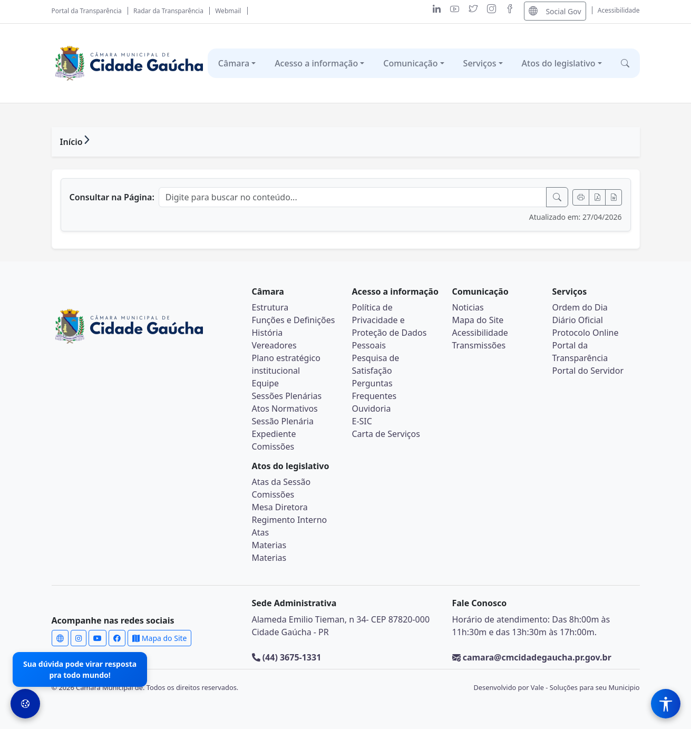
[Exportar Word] (613, 197)
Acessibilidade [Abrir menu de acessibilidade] (619, 10)
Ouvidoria (371, 408)
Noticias (468, 307)
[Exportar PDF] (597, 197)
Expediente (274, 434)
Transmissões (479, 345)
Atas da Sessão (281, 482)
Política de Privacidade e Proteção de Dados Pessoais (389, 326)
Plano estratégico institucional (286, 364)
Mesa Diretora (280, 507)
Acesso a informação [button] (316, 63)
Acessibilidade (480, 332)
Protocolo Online (585, 332)
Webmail (228, 10)
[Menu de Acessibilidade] (665, 703)
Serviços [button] (480, 63)
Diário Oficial (577, 320)
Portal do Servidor (588, 370)
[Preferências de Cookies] (25, 703)
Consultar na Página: (112, 197)
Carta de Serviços (386, 434)
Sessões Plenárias (287, 396)
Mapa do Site (478, 320)
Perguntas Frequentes (374, 389)
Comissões (273, 446)
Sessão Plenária (283, 421)
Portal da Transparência (87, 10)
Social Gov (555, 11)
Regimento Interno (289, 520)
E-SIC (362, 421)
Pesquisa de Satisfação (376, 364)
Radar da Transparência (168, 10)
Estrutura (270, 307)
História (267, 332)
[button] (625, 63)
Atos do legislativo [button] (559, 63)
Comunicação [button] (410, 63)
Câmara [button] (233, 63)
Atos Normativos (285, 408)
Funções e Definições (293, 320)
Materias (269, 545)
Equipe (265, 383)
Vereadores (274, 345)
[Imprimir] (580, 197)
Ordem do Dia (580, 307)
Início (71, 142)
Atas (260, 532)
